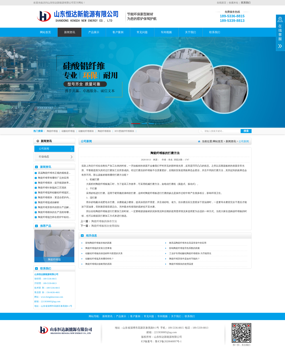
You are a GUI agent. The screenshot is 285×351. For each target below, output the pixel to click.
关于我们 (190, 32)
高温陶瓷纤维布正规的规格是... (54, 172)
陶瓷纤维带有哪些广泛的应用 (53, 177)
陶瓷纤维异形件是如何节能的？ (184, 258)
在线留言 (221, 2)
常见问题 (142, 32)
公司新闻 (44, 148)
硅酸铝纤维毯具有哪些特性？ (99, 258)
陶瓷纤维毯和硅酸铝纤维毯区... (54, 192)
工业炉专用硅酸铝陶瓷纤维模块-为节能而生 (190, 253)
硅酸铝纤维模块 (86, 131)
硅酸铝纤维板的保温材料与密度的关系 (104, 253)
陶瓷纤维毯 (52, 131)
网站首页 (45, 32)
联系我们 (214, 32)
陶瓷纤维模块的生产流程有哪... (54, 212)
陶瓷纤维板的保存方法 (104, 221)
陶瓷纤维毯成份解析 (48, 202)
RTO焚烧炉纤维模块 (124, 131)
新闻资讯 (69, 32)
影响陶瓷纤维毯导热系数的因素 (184, 248)
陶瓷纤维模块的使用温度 (181, 264)
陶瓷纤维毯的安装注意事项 (98, 248)
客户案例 (118, 32)
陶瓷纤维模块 (104, 131)
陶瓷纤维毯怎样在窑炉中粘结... (54, 217)
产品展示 (93, 32)
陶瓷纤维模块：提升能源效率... (54, 182)
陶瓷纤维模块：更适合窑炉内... (54, 197)
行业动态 (44, 156)
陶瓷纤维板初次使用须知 (105, 225)
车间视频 (166, 32)
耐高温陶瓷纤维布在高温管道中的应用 (187, 243)
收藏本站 (233, 2)
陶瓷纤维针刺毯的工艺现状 (52, 187)
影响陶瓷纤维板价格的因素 (98, 243)
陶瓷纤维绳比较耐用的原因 (98, 264)
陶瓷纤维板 (94, 165)
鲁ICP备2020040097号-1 (168, 341)
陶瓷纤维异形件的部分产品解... (54, 207)
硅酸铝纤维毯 (68, 131)
